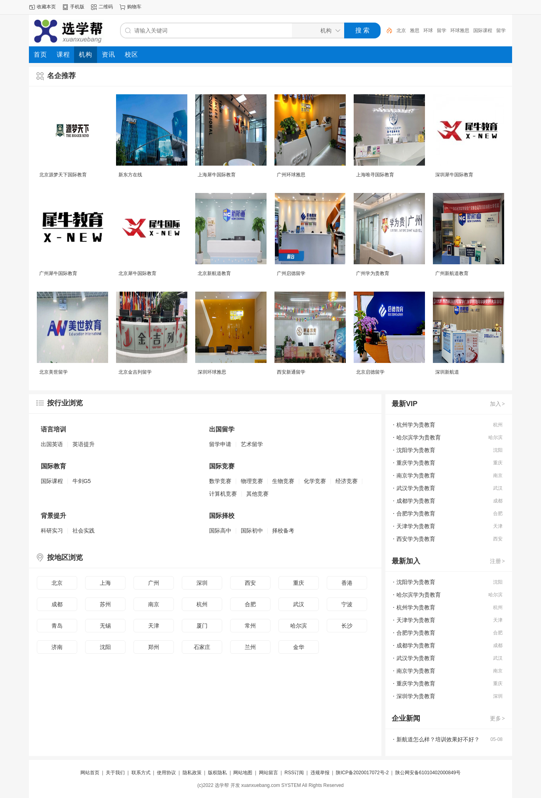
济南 (57, 647)
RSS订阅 (294, 772)
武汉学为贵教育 (415, 488)
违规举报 (320, 772)
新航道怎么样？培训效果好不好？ (438, 739)
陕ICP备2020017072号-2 (362, 772)
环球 (428, 30)
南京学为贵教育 (415, 475)
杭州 (202, 604)
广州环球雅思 (291, 175)
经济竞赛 (346, 481)
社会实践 (83, 530)
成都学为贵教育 (415, 501)
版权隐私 (217, 772)
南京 (153, 604)
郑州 (153, 647)
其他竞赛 (257, 494)
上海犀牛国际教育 (217, 175)
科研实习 (52, 530)
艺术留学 (252, 444)
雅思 (414, 30)
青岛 (57, 625)
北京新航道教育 (214, 273)
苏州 (105, 604)
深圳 (202, 583)
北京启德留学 (370, 372)
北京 (401, 30)
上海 (105, 583)
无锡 (105, 625)
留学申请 (220, 444)
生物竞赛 (283, 481)
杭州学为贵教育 (415, 425)
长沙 (346, 625)
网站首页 (89, 772)
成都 (57, 604)
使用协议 (166, 772)
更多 (498, 718)
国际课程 (482, 30)
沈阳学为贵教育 (415, 450)
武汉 (298, 604)
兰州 (250, 647)
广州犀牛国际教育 (58, 273)
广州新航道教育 (452, 273)
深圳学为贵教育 (415, 696)
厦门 (202, 625)
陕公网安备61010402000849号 (428, 772)
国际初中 (252, 530)
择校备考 (283, 530)
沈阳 (105, 647)
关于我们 (115, 772)
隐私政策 (192, 772)
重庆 (298, 583)
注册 (498, 561)
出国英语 (52, 444)
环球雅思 (459, 30)
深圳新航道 (447, 372)
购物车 (134, 7)
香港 (346, 583)
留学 (441, 30)
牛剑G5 (81, 481)
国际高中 (220, 530)
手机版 (77, 7)
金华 (298, 647)
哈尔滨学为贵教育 (418, 437)
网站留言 (268, 772)
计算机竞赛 (223, 494)
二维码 (106, 7)
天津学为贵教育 (415, 526)
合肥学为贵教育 (415, 513)
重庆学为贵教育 (415, 463)
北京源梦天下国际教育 (63, 175)
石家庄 (202, 647)
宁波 (346, 604)
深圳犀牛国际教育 (454, 175)
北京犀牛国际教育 (137, 273)
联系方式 (140, 772)
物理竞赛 (252, 481)
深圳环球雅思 (212, 372)
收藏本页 (46, 7)
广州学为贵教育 (372, 273)
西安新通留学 (291, 372)
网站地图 (242, 772)
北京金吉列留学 (135, 372)
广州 (153, 583)
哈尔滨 (298, 625)
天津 (153, 625)
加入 (498, 404)
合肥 (250, 604)
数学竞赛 (220, 481)
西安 (250, 583)
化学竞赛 (315, 481)
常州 (250, 625)
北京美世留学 (53, 372)
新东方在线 (130, 175)
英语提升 (83, 444)
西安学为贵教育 (415, 539)
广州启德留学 (291, 273)
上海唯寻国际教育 (375, 175)
